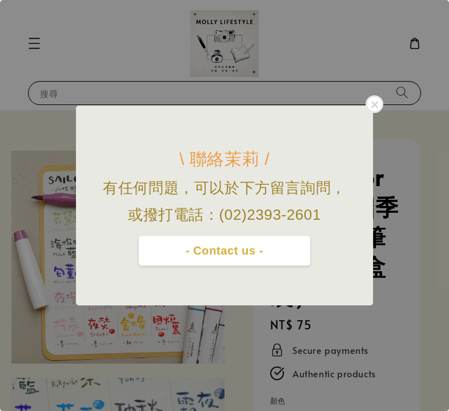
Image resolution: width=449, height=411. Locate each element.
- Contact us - (224, 250)
